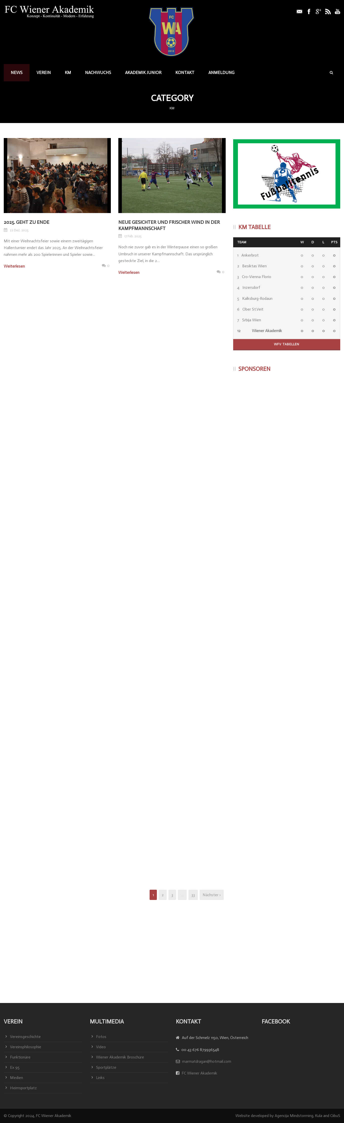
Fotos (101, 1036)
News (17, 72)
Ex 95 (15, 1067)
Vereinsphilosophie (25, 1046)
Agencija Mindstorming (294, 1115)
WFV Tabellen (286, 344)
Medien (16, 1077)
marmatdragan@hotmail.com (206, 1061)
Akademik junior (143, 72)
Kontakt (184, 72)
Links (100, 1077)
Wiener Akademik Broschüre (120, 1057)
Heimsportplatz (23, 1087)
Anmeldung (221, 72)
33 (193, 894)
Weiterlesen (14, 266)
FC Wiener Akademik (199, 1073)
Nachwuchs (98, 72)
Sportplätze (106, 1067)
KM (68, 72)
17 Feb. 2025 (133, 236)
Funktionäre (20, 1057)
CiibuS (335, 1115)
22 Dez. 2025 (19, 230)
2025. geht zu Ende (26, 222)
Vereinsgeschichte (25, 1036)
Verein (44, 72)
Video (101, 1046)
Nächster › (212, 894)
